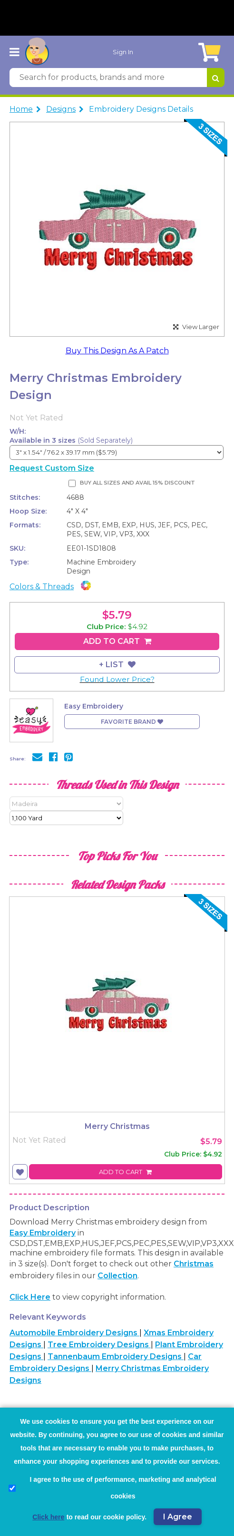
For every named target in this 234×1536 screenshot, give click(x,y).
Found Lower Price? (117, 679)
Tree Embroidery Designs (99, 1344)
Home (21, 109)
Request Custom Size (52, 468)
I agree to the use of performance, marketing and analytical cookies (112, 1488)
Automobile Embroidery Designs (74, 1332)
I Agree (177, 1516)
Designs (61, 109)
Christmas (194, 1263)
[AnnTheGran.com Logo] (37, 52)
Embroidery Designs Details (141, 109)
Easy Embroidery (43, 1232)
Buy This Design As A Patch (117, 350)
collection (117, 1275)
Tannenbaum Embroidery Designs (116, 1356)
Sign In (123, 52)
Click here (30, 1297)
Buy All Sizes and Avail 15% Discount (137, 482)
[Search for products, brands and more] (108, 77)
